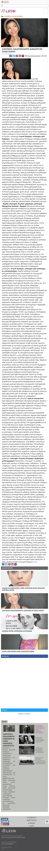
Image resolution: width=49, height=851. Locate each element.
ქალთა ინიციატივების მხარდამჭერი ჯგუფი (13, 837)
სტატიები (7, 16)
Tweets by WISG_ (24, 714)
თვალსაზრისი (18, 16)
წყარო (35, 562)
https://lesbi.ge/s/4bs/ (33, 56)
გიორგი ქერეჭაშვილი (7, 844)
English (5, 2)
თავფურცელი (32, 817)
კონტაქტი (31, 823)
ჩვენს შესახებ (32, 820)
